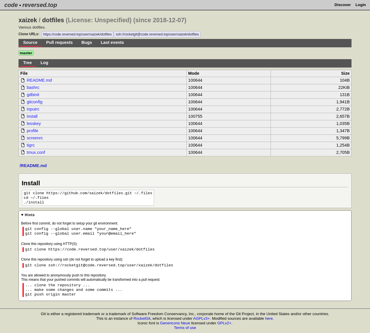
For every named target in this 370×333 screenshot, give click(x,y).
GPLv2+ (224, 323)
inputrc (33, 109)
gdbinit (33, 94)
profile (32, 130)
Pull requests (59, 42)
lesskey (34, 123)
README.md (39, 80)
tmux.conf (36, 152)
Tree (27, 62)
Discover (342, 5)
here (269, 318)
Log (44, 62)
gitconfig (34, 102)
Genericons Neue (175, 323)
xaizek (27, 20)
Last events (112, 42)
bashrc (33, 87)
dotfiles (53, 20)
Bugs (87, 42)
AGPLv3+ (201, 318)
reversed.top (39, 5)
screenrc (35, 138)
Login (361, 5)
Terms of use (185, 327)
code (11, 5)
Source (30, 42)
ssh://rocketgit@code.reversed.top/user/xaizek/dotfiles (157, 34)
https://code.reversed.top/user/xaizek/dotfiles (77, 34)
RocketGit (142, 318)
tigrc (31, 145)
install (32, 116)
